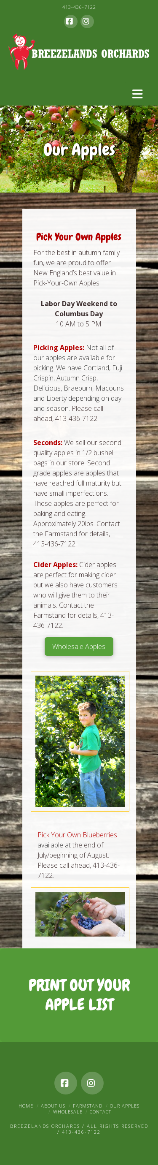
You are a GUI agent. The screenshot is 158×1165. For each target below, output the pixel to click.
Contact (100, 1111)
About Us (53, 1106)
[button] (137, 94)
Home (26, 1106)
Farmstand (87, 1106)
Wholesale (68, 1111)
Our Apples (124, 1106)
